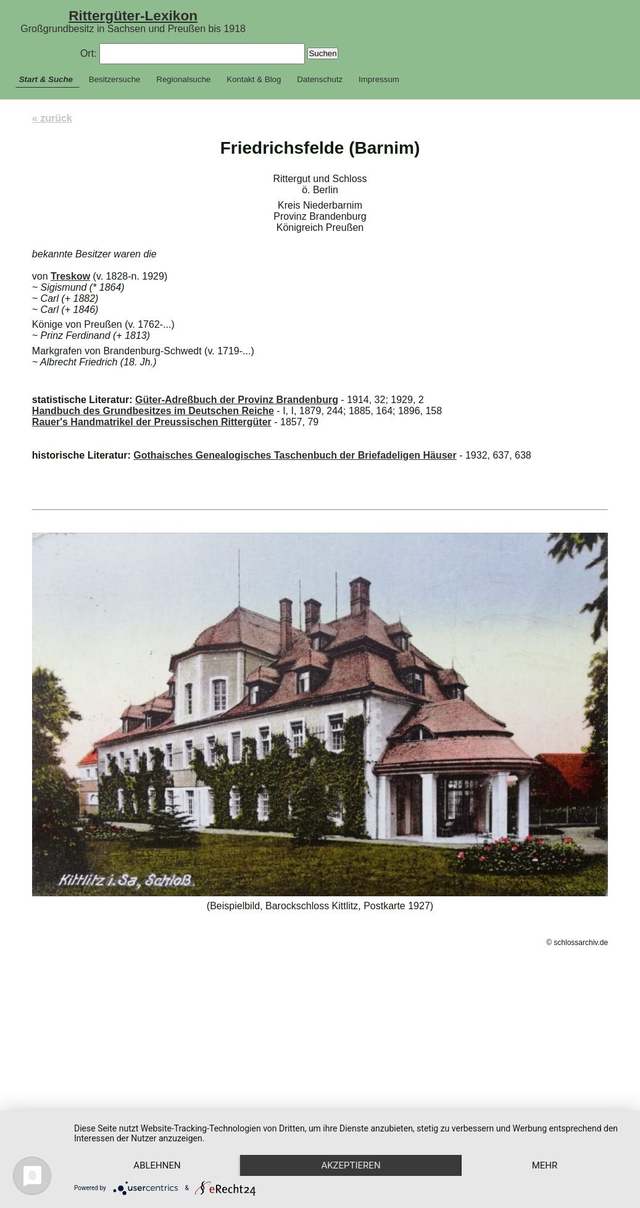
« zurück (52, 118)
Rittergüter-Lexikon (133, 15)
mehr (160, 1164)
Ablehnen (160, 1143)
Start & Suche (46, 79)
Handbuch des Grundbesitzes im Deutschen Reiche (153, 411)
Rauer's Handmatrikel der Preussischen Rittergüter (152, 422)
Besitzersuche (115, 79)
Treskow (70, 276)
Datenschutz (320, 79)
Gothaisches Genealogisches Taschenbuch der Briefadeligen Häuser (294, 455)
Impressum (379, 79)
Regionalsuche (183, 79)
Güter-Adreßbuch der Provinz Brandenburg (236, 399)
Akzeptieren (359, 1143)
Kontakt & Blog (253, 79)
